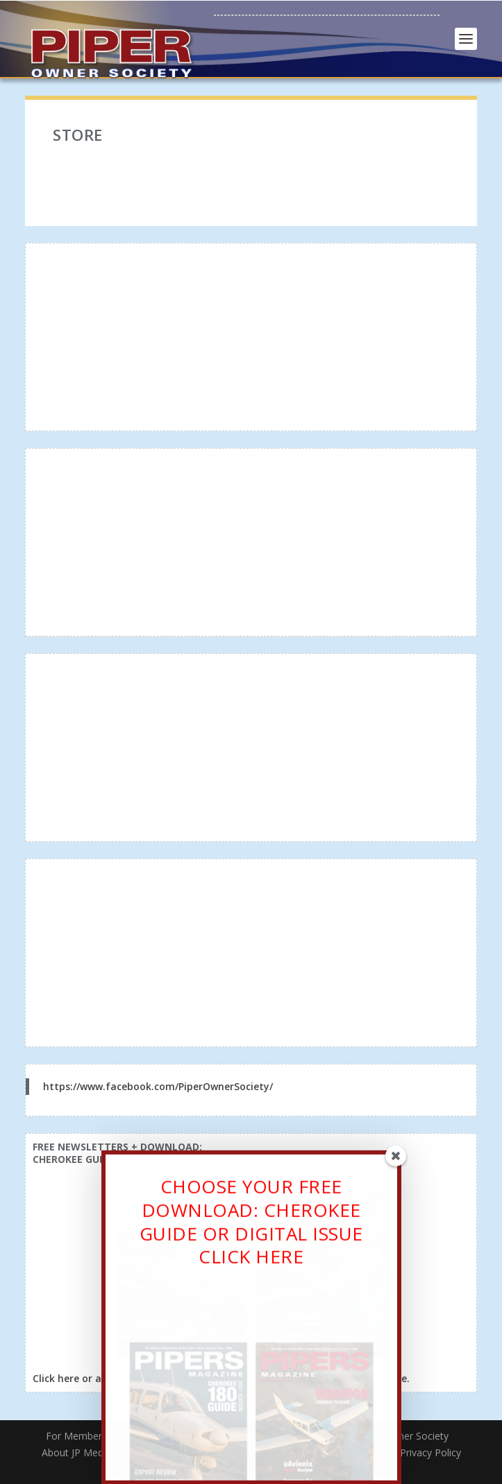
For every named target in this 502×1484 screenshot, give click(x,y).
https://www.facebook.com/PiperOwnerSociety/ (158, 1086)
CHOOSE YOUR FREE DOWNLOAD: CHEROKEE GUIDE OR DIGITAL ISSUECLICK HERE (251, 1231)
